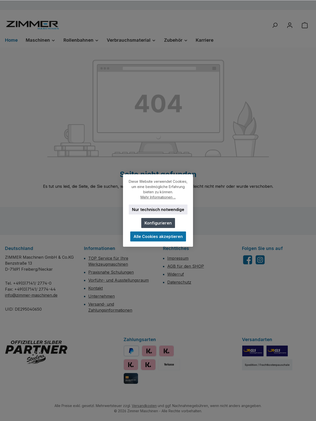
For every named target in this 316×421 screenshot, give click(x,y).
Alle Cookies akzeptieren (158, 236)
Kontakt (95, 288)
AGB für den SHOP (185, 266)
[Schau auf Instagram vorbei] (260, 259)
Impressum (177, 258)
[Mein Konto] (290, 25)
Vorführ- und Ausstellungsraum (118, 280)
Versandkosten (144, 406)
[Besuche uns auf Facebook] (247, 259)
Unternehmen (101, 296)
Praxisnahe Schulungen (111, 272)
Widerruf (175, 274)
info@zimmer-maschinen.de (31, 295)
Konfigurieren (158, 222)
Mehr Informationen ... (158, 197)
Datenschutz (179, 282)
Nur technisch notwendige (158, 209)
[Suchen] (274, 25)
